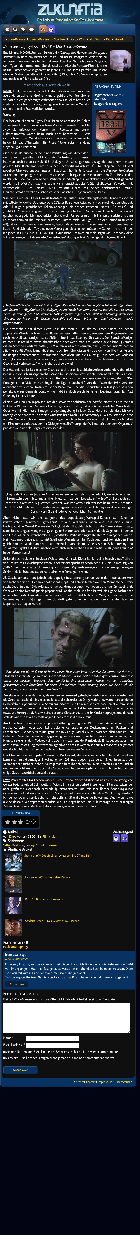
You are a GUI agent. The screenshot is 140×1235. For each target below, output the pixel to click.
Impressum (105, 1082)
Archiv (80, 1082)
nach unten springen (16, 947)
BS (124, 838)
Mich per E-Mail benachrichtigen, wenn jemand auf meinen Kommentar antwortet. (59, 1058)
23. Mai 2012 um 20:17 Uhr (16, 958)
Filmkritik (49, 836)
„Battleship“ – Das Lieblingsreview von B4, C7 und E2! (47, 862)
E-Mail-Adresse (14, 1045)
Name (8, 1038)
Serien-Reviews (40, 39)
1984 (6, 845)
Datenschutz (122, 1082)
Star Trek (59, 39)
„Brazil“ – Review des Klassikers (34, 905)
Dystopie (18, 845)
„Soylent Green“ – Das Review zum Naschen (42, 927)
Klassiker (52, 845)
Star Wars (95, 39)
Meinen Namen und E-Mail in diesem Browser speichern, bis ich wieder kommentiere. (62, 1052)
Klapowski (15, 836)
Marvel (118, 39)
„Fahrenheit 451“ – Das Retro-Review (37, 884)
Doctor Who (77, 39)
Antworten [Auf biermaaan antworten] (17, 984)
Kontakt (91, 1082)
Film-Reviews (16, 39)
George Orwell (35, 845)
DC (108, 39)
